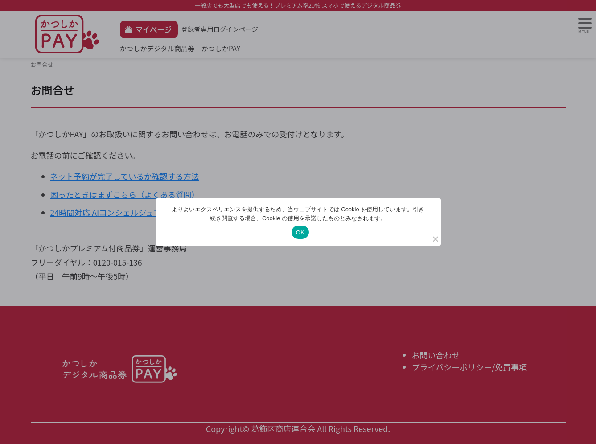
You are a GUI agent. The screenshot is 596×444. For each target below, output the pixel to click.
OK (300, 232)
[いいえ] (435, 238)
